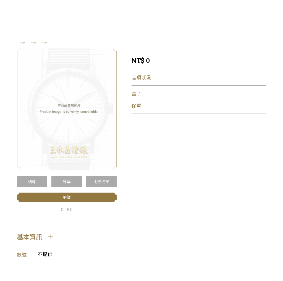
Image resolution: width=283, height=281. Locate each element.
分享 (66, 181)
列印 (32, 181)
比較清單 (101, 181)
